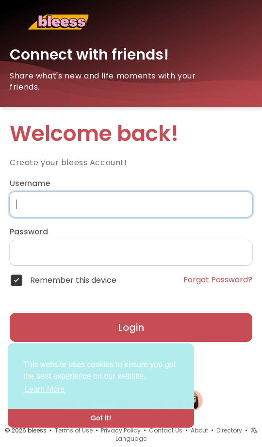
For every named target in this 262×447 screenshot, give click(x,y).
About (199, 430)
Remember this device (73, 280)
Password (29, 232)
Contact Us (165, 430)
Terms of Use (74, 430)
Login (131, 327)
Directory (229, 430)
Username (30, 183)
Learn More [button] (45, 389)
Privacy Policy (121, 430)
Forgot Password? (217, 280)
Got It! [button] (101, 418)
